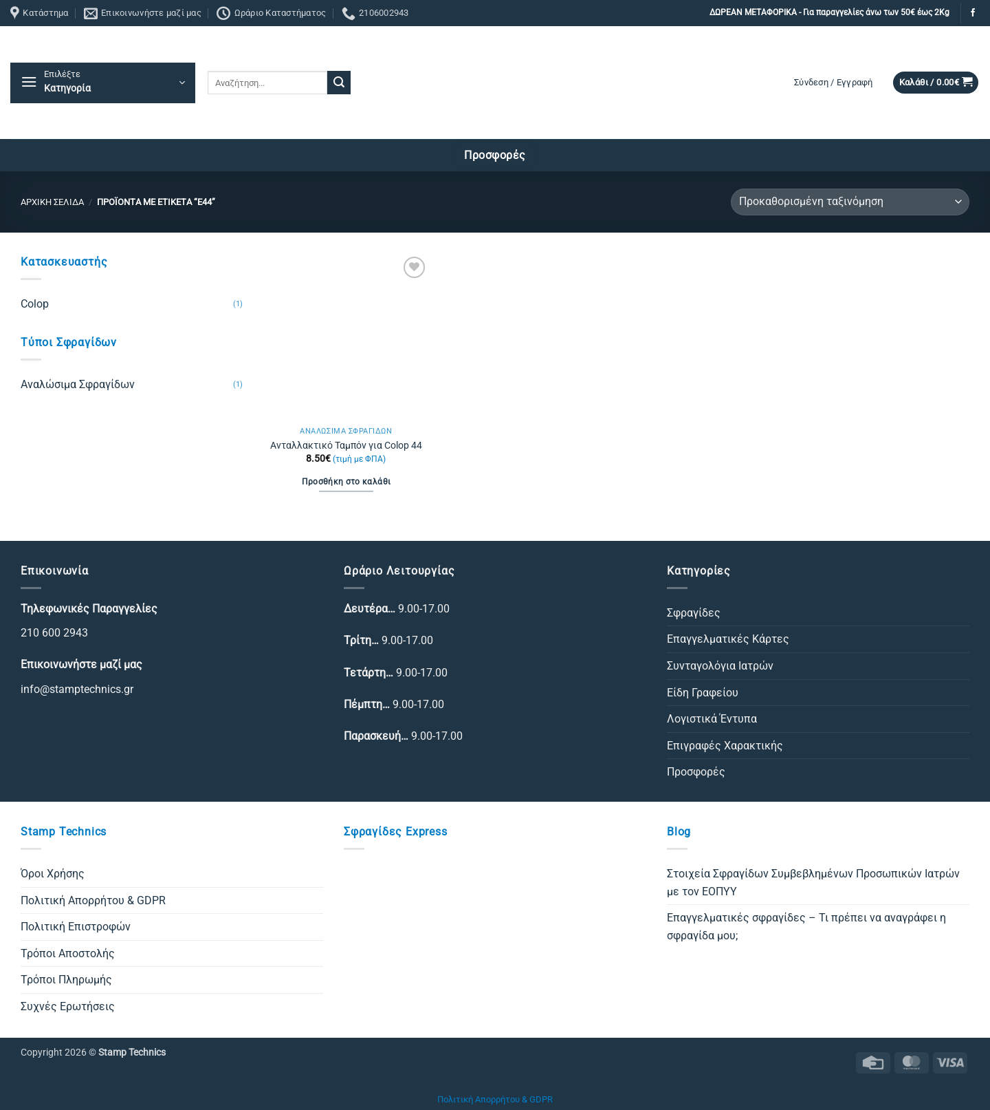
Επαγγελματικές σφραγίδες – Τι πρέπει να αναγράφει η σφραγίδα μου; (806, 926)
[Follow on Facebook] (973, 13)
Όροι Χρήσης (53, 873)
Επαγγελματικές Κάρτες (728, 638)
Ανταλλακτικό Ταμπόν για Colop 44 (346, 445)
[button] (102, 83)
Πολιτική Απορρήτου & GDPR (93, 900)
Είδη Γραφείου (702, 692)
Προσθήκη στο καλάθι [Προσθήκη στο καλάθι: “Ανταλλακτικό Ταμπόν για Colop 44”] (346, 482)
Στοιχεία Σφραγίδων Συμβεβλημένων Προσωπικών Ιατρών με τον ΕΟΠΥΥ (813, 882)
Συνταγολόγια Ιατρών (720, 665)
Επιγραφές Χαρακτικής (725, 745)
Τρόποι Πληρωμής (66, 979)
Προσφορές (696, 771)
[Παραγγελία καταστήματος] (850, 202)
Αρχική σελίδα (52, 202)
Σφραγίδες (693, 612)
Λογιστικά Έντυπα (712, 718)
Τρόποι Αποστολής (68, 953)
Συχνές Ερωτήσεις (68, 1006)
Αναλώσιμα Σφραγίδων (78, 384)
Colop (35, 303)
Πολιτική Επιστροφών (76, 926)
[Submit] (339, 82)
